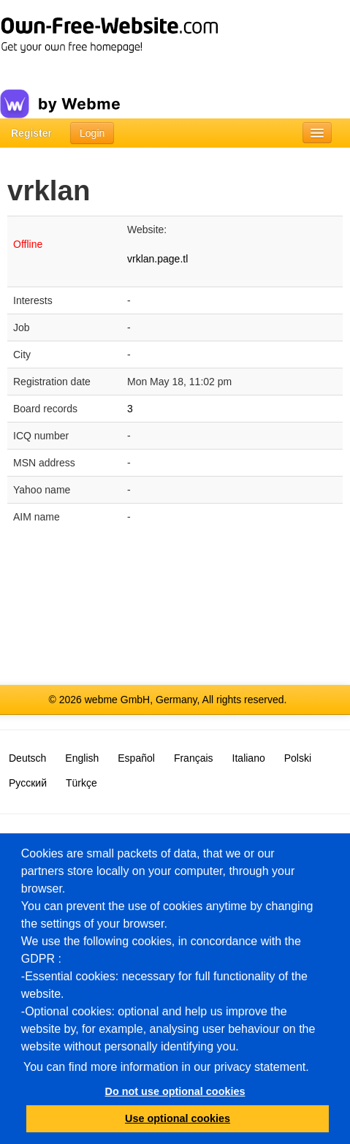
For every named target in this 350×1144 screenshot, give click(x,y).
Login (92, 133)
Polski (297, 758)
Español (136, 758)
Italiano (248, 758)
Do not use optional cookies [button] (175, 1091)
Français (193, 758)
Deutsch (27, 758)
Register (31, 133)
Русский (28, 783)
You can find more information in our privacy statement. (166, 1067)
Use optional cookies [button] (177, 1118)
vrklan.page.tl (157, 259)
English (82, 758)
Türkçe (81, 783)
